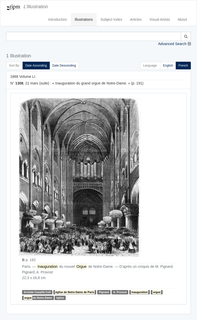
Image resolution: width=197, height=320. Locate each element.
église (60, 297)
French (183, 65)
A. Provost (120, 292)
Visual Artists (160, 19)
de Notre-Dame (38, 298)
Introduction (57, 19)
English (168, 65)
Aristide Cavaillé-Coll (37, 292)
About (182, 19)
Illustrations (84, 19)
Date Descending (64, 65)
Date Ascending (36, 65)
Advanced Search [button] (172, 44)
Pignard (104, 292)
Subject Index (111, 19)
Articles (136, 19)
